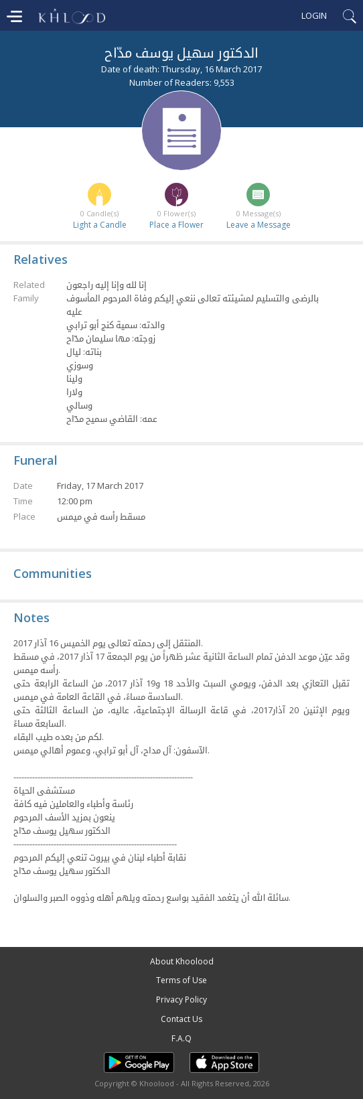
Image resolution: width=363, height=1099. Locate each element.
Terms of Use (181, 980)
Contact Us (181, 1019)
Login (314, 15)
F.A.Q (181, 1038)
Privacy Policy (181, 999)
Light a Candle (100, 224)
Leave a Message (258, 224)
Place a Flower (176, 224)
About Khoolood (182, 961)
